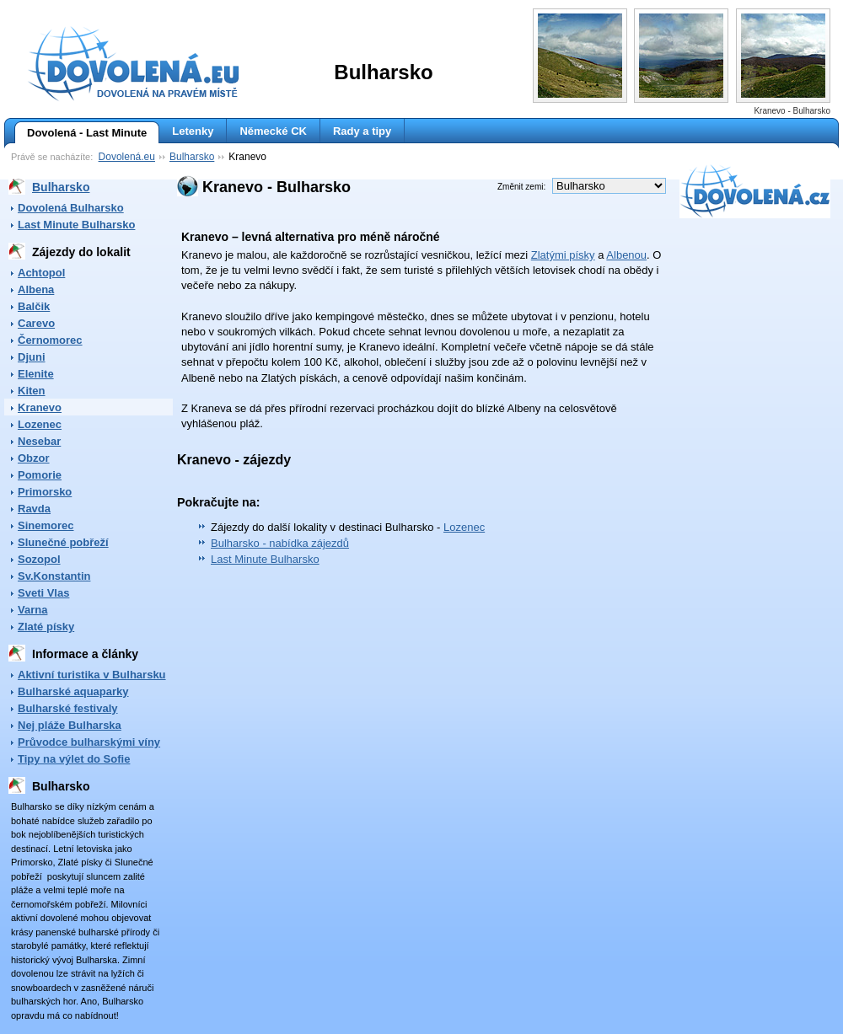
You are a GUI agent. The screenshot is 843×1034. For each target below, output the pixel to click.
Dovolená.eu (127, 157)
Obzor (34, 458)
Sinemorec (45, 525)
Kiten (32, 390)
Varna (32, 609)
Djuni (32, 357)
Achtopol (41, 272)
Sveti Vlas (43, 593)
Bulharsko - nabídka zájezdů (280, 543)
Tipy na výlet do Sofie (74, 759)
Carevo (36, 323)
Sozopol (39, 559)
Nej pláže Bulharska (69, 725)
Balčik (34, 306)
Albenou (626, 255)
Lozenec (40, 424)
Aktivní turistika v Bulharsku (92, 674)
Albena (36, 289)
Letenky (192, 131)
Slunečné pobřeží (63, 542)
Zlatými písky (563, 255)
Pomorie (40, 475)
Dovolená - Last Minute (80, 133)
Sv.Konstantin (54, 576)
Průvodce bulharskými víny (89, 742)
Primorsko (45, 491)
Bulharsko (191, 157)
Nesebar (39, 441)
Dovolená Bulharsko (71, 207)
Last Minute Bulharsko (76, 224)
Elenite (36, 373)
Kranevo (40, 407)
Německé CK (273, 131)
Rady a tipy (362, 131)
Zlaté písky (46, 626)
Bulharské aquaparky (73, 691)
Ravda (34, 508)
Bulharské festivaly (68, 708)
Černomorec (50, 340)
